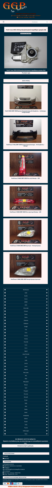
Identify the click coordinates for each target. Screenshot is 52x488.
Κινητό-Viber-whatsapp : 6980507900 (26, 17)
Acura (25, 299)
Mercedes (26, 372)
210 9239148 (22, 15)
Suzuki (25, 421)
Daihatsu (26, 323)
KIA (26, 357)
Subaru (26, 418)
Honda (26, 338)
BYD (26, 305)
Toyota (26, 427)
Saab (26, 403)
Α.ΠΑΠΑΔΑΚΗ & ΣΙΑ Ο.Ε (8, 464)
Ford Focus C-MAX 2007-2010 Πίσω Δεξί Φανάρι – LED (25, 178)
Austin (26, 296)
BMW (25, 302)
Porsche (26, 394)
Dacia (26, 317)
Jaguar (26, 351)
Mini (26, 378)
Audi (26, 292)
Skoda (25, 409)
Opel (26, 388)
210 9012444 (14, 15)
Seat (26, 406)
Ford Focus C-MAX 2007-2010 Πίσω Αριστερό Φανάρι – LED (25, 212)
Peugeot (26, 391)
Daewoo (26, 320)
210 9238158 (29, 15)
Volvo (26, 434)
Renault (26, 397)
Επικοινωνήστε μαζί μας (25, 446)
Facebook (5, 456)
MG (26, 375)
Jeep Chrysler (25, 354)
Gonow (26, 335)
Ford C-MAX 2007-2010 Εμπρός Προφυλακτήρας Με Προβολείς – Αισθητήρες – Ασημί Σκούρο (25, 111)
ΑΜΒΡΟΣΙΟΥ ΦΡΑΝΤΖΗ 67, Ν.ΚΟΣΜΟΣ (26, 14)
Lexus (25, 366)
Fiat (26, 329)
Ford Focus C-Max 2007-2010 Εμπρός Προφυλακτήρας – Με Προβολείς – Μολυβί (25, 145)
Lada (26, 360)
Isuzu (26, 345)
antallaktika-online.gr (17, 486)
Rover (25, 400)
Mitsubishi (26, 381)
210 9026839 (36, 15)
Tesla (26, 424)
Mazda (26, 369)
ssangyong (26, 415)
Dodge (26, 326)
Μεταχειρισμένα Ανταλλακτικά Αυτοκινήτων (33, 486)
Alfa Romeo (26, 289)
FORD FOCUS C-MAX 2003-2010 (26, 33)
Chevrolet (25, 308)
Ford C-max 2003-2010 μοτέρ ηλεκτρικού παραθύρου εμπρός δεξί (26, 30)
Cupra (25, 314)
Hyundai (26, 342)
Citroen (26, 311)
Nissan (26, 384)
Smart (25, 412)
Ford (26, 332)
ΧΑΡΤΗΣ (6, 458)
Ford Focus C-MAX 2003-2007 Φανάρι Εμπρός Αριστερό (25, 279)
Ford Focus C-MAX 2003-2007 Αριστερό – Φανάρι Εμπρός (25, 245)
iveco (26, 348)
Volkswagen (26, 430)
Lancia (26, 363)
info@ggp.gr (6, 467)
